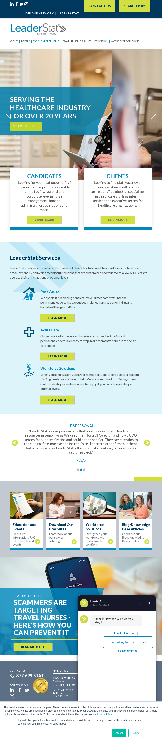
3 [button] (84, 469)
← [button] (15, 443)
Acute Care (49, 330)
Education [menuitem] (101, 41)
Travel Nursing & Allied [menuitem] (77, 41)
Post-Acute (49, 292)
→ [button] (147, 443)
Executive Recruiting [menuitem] (46, 41)
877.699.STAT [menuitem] (69, 13)
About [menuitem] (13, 41)
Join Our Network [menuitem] (39, 13)
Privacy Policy (104, 714)
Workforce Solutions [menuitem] (125, 41)
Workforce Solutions (57, 368)
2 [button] (81, 469)
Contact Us (100, 6)
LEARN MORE (57, 318)
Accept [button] (119, 733)
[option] (81, 443)
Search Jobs (25, 126)
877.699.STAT (30, 676)
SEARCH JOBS (135, 6)
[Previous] (10, 114)
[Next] (152, 114)
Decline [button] (136, 733)
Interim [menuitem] (25, 41)
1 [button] (78, 469)
